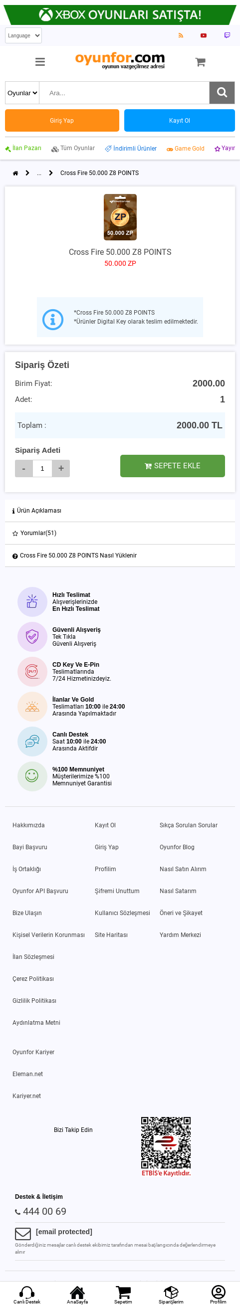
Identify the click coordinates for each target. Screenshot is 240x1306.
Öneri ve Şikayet (181, 913)
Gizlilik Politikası (34, 1000)
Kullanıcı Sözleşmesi (122, 913)
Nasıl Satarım (178, 891)
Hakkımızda (28, 825)
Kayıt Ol (105, 825)
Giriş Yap (107, 847)
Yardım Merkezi (180, 935)
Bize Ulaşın (27, 913)
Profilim (105, 869)
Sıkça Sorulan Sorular (189, 825)
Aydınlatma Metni (36, 1022)
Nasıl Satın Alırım (183, 869)
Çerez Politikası (33, 978)
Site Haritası (111, 935)
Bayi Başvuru (29, 847)
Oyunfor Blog (177, 847)
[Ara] (222, 92)
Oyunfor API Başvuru (40, 891)
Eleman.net (27, 1074)
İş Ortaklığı (26, 869)
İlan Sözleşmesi (33, 956)
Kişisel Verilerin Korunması (48, 935)
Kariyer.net (26, 1096)
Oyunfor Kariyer (33, 1052)
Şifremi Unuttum (117, 891)
